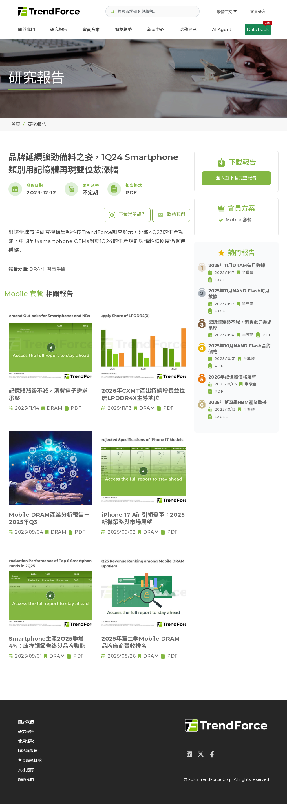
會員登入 (258, 11)
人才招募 (26, 769)
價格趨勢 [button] (123, 29)
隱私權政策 (28, 750)
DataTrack (259, 28)
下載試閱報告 (127, 215)
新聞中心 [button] (155, 29)
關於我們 (26, 29)
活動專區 (188, 29)
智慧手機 (56, 269)
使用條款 (26, 741)
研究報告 (58, 29)
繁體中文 (227, 11)
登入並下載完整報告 (236, 178)
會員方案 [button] (91, 29)
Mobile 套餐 (238, 220)
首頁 (15, 124)
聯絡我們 (171, 215)
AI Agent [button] (221, 29)
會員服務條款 (30, 760)
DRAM (38, 269)
